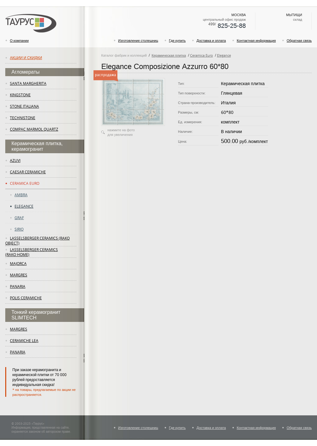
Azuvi (15, 160)
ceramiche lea (24, 340)
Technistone (22, 117)
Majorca (18, 263)
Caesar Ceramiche (28, 171)
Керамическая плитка (169, 55)
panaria (17, 286)
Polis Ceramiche (26, 297)
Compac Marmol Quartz (34, 129)
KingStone (20, 94)
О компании (19, 40)
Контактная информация (256, 40)
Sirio (19, 229)
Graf (19, 217)
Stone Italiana (24, 106)
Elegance (24, 206)
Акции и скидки (26, 57)
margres (18, 274)
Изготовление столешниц (138, 40)
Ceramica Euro (24, 183)
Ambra (21, 194)
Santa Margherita (28, 83)
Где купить (177, 40)
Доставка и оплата (211, 40)
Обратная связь (299, 40)
